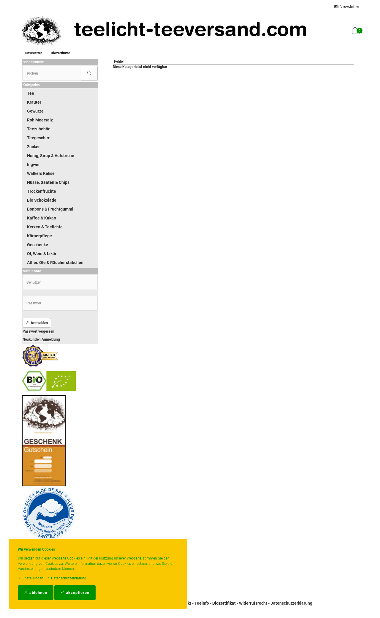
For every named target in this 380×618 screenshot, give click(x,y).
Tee (30, 93)
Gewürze (35, 111)
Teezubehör (38, 129)
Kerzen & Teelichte (45, 227)
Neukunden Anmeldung (41, 339)
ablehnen (35, 592)
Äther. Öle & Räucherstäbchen (55, 262)
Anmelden (37, 322)
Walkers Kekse (41, 173)
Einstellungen (30, 578)
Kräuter (34, 102)
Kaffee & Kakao (41, 218)
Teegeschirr (38, 137)
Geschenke (37, 244)
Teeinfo (201, 603)
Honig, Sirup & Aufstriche (50, 155)
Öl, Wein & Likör (41, 253)
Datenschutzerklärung (66, 578)
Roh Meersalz (40, 120)
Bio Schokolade (41, 200)
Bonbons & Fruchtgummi (50, 209)
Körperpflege (39, 235)
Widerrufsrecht (253, 603)
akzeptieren (75, 592)
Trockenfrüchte (41, 191)
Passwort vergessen (38, 331)
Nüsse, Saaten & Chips (48, 182)
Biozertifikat (60, 53)
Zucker (33, 146)
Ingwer (33, 164)
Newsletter (346, 6)
